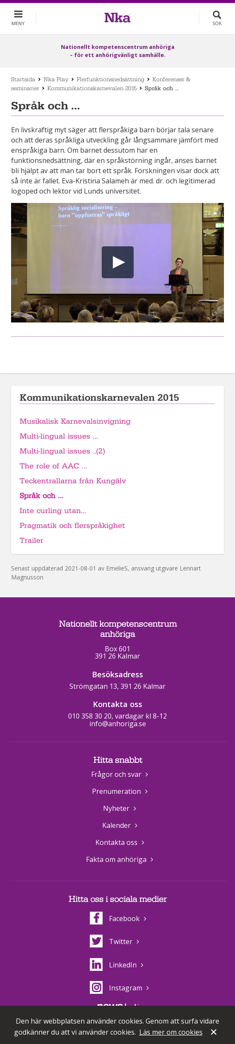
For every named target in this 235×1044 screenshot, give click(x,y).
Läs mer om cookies (171, 1032)
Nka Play (56, 79)
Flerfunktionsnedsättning (110, 79)
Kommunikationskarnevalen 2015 (92, 88)
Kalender (116, 825)
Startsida (23, 79)
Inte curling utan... (53, 510)
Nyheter (116, 808)
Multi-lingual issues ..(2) (62, 451)
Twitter (111, 941)
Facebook (115, 918)
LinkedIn (113, 965)
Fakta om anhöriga (116, 859)
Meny (18, 23)
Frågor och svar (116, 774)
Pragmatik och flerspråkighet (72, 525)
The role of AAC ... (53, 466)
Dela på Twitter (126, 350)
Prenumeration (116, 791)
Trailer (31, 540)
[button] (118, 262)
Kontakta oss (116, 842)
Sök (217, 23)
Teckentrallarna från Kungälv (73, 480)
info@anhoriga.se (117, 723)
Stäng (214, 1033)
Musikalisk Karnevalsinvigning (75, 421)
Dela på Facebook (107, 350)
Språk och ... (41, 495)
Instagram (116, 988)
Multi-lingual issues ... (59, 436)
